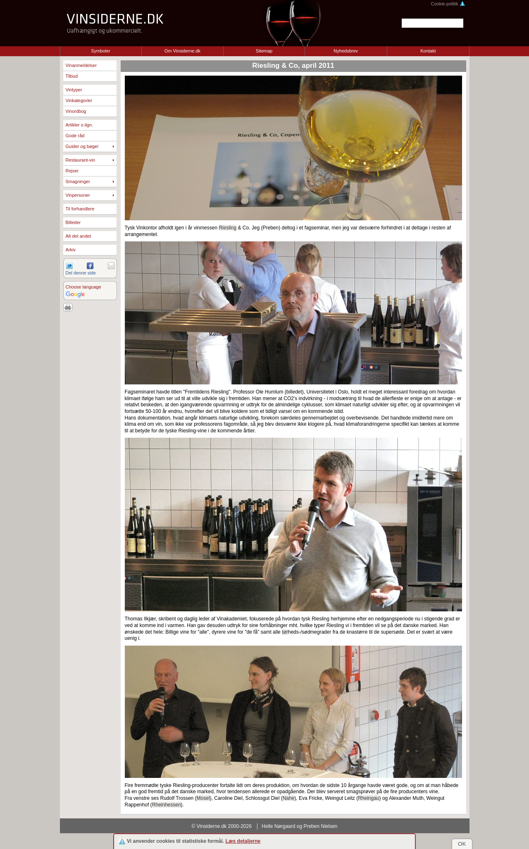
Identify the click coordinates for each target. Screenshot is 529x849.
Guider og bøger (82, 146)
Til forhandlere (80, 208)
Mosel (203, 798)
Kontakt (428, 50)
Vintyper (74, 89)
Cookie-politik (448, 3)
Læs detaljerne (243, 841)
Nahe (289, 798)
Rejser (72, 170)
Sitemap (264, 50)
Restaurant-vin (80, 159)
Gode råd (75, 135)
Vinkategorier (79, 100)
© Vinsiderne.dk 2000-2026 (222, 826)
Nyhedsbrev (346, 50)
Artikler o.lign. (79, 124)
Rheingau (368, 798)
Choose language (83, 286)
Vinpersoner (78, 195)
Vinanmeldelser (81, 65)
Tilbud (72, 76)
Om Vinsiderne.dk (182, 50)
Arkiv (71, 249)
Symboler (100, 50)
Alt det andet (78, 236)
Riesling (227, 228)
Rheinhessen (166, 805)
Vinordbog (76, 111)
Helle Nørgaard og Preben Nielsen (299, 826)
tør (285, 632)
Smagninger (78, 181)
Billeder (73, 222)
